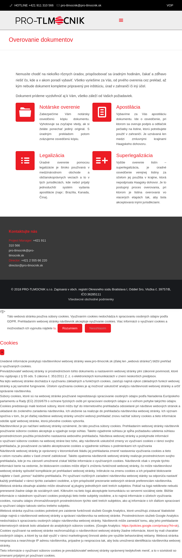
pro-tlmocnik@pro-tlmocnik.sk (81, 5)
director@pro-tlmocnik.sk (26, 265)
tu (54, 328)
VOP (170, 5)
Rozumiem (69, 328)
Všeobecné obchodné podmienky (91, 299)
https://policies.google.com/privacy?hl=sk (150, 525)
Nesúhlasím (98, 328)
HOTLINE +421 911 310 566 (34, 5)
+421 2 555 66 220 (33, 260)
